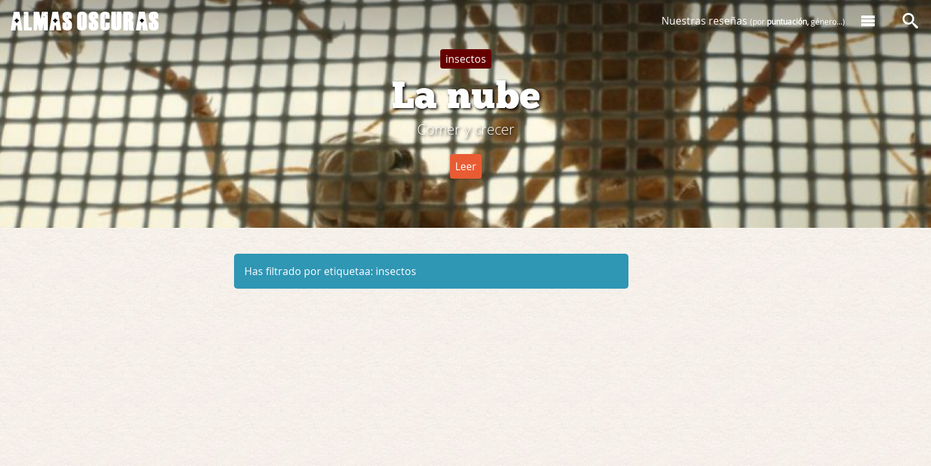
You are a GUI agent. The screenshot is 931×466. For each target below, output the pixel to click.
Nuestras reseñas (753, 21)
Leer (465, 166)
